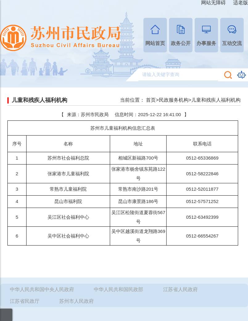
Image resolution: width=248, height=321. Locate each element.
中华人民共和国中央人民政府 (42, 289)
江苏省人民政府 (180, 289)
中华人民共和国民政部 (118, 289)
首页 (151, 100)
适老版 (240, 2)
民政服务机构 (173, 100)
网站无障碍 (213, 2)
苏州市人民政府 (76, 301)
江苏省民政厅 (24, 301)
